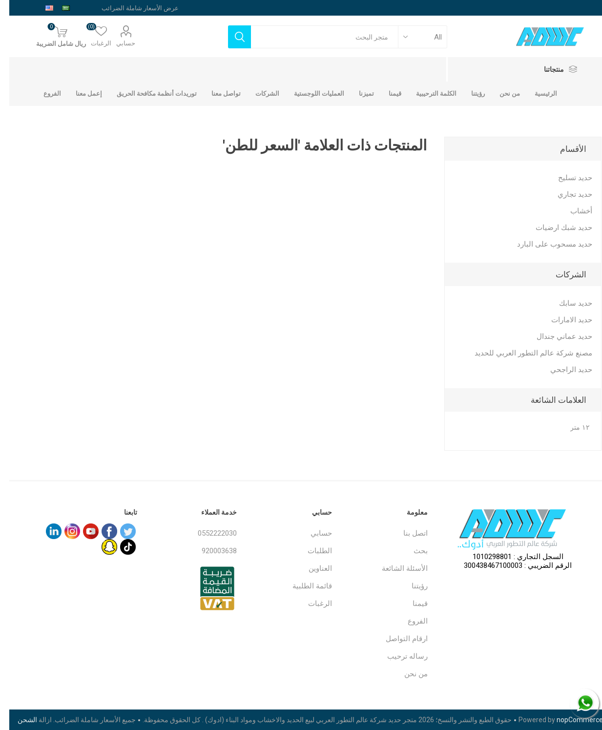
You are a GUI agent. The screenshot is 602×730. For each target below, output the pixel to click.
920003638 (210, 550)
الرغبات (311, 603)
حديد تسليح (566, 177)
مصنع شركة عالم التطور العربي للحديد (524, 353)
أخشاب (572, 211)
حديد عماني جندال (555, 336)
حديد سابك (566, 303)
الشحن (18, 720)
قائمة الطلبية (303, 586)
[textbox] (315, 36)
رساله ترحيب (398, 656)
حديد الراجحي (562, 369)
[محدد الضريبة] (122, 7)
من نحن (406, 673)
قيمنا (410, 603)
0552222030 (208, 533)
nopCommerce (570, 720)
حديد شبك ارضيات (554, 227)
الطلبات (310, 550)
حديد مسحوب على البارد (545, 244)
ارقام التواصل (397, 638)
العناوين (311, 568)
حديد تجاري (565, 194)
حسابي (116, 43)
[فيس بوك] (100, 531)
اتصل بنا (406, 533)
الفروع (408, 621)
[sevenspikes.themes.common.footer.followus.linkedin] (44, 531)
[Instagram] (63, 531)
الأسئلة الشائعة (395, 568)
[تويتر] (118, 531)
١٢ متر (571, 427)
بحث (411, 550)
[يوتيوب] (81, 531)
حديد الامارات (562, 319)
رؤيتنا (410, 586)
